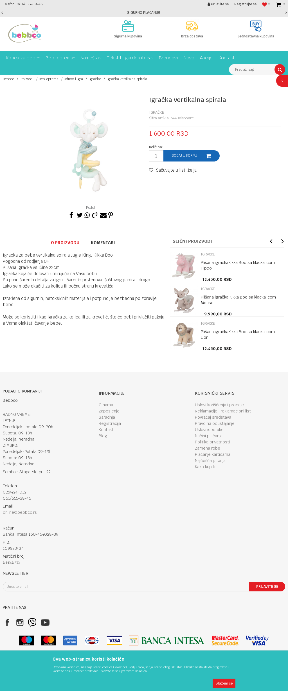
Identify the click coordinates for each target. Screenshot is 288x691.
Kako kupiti (205, 467)
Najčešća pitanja (210, 460)
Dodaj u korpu (184, 155)
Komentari (103, 242)
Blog (103, 436)
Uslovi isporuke (209, 429)
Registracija (110, 423)
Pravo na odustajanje (215, 423)
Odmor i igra (73, 79)
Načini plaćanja (208, 436)
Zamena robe (207, 448)
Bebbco (8, 79)
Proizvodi (26, 79)
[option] (144, 12)
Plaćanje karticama (212, 454)
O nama (106, 405)
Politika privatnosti (212, 442)
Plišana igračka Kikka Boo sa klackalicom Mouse (238, 300)
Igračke (94, 79)
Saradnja (107, 417)
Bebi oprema (48, 79)
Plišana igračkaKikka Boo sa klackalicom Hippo (238, 265)
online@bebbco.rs (20, 512)
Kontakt (106, 429)
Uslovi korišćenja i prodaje (219, 405)
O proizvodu (65, 242)
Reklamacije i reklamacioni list (223, 411)
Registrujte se (245, 4)
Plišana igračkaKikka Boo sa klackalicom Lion (238, 334)
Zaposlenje (109, 411)
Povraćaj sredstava (213, 417)
